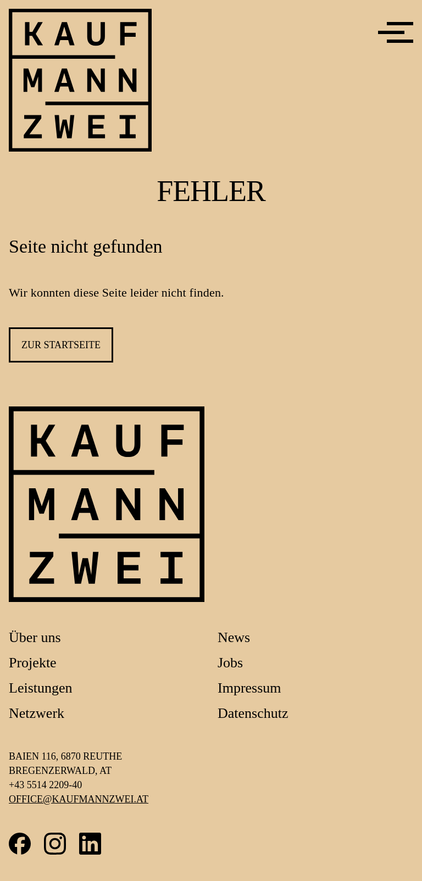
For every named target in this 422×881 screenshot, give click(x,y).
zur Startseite (61, 344)
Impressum (249, 688)
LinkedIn (90, 844)
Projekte (33, 663)
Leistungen (41, 688)
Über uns (35, 637)
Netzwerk (36, 713)
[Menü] (395, 32)
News (234, 637)
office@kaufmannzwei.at (78, 799)
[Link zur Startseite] (106, 504)
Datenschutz (253, 713)
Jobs (230, 663)
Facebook (20, 844)
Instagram (55, 844)
